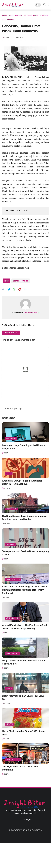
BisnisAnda (11, 438)
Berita (9, 473)
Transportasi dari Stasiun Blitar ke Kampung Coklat (25, 553)
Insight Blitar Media (32, 830)
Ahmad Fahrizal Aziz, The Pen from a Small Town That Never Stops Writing (24, 627)
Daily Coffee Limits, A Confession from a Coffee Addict (23, 662)
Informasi (10, 544)
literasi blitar (13, 579)
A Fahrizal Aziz (13, 618)
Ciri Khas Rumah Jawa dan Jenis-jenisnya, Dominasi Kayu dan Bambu (24, 518)
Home (4, 15)
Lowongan (26, 819)
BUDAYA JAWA (11, 509)
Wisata (9, 689)
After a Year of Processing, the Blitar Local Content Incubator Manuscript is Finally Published (24, 589)
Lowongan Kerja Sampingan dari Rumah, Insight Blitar (23, 447)
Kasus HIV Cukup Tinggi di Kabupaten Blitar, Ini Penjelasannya (22, 482)
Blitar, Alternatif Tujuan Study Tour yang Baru (23, 697)
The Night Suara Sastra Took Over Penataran (20, 768)
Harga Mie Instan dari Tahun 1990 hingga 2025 (23, 733)
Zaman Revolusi (15, 15)
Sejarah (9, 724)
